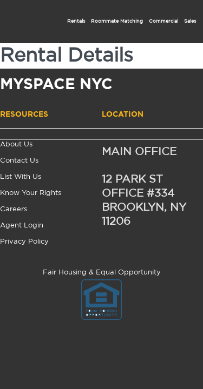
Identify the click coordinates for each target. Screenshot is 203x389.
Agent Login (21, 225)
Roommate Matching (117, 21)
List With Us (20, 176)
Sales (190, 21)
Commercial (163, 21)
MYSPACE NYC (56, 85)
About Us (16, 144)
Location (122, 114)
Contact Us (19, 160)
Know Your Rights (30, 193)
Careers (13, 209)
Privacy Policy (24, 241)
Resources (24, 114)
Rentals (76, 21)
